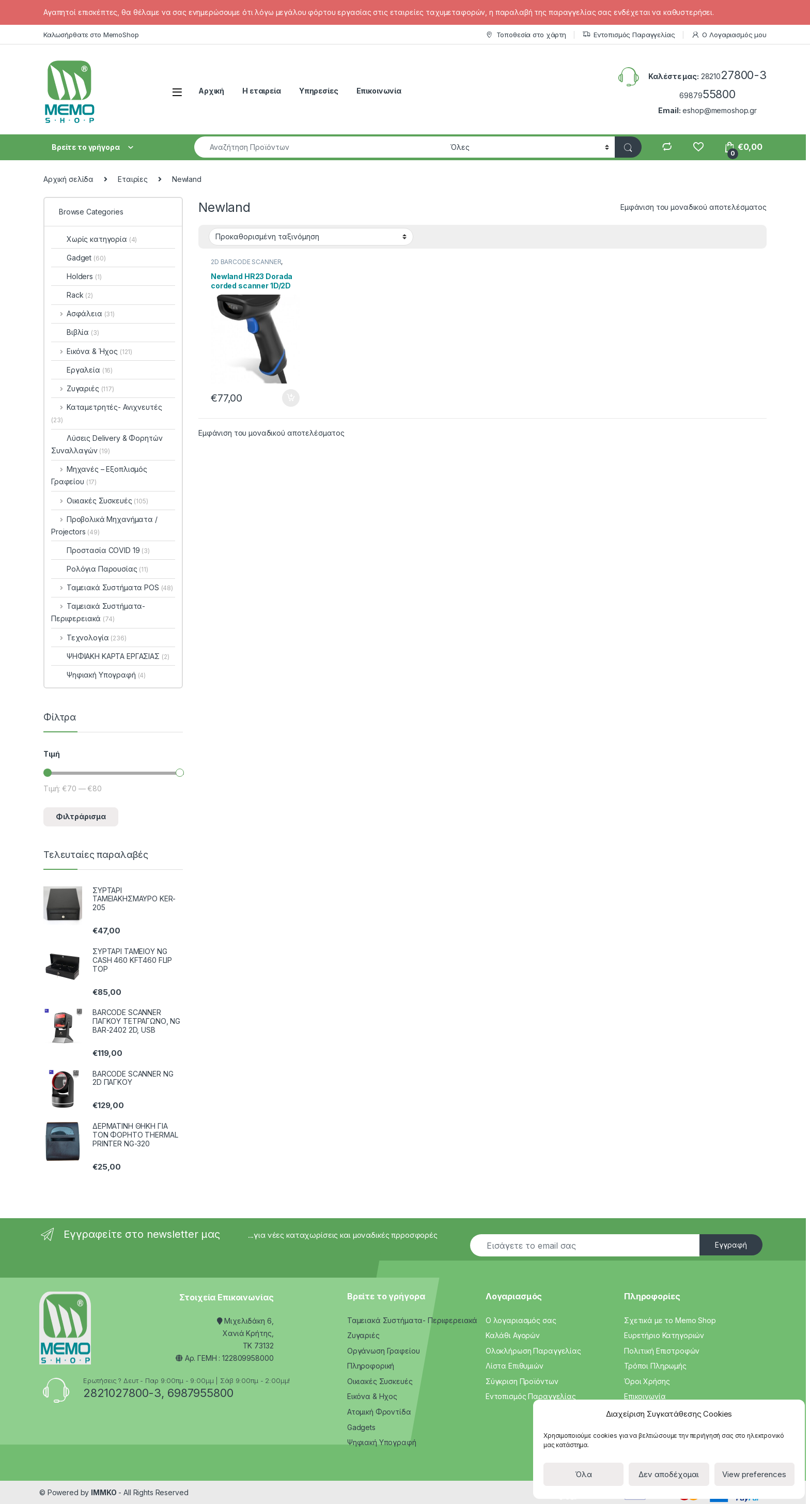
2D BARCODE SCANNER (246, 262)
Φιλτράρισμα (81, 816)
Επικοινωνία (378, 90)
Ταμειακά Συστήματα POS (112, 587)
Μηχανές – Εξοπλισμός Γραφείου (99, 475)
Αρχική (211, 90)
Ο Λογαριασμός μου (729, 34)
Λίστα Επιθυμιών (514, 1365)
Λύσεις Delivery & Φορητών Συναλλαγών (107, 444)
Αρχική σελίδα (68, 179)
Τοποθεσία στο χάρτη (525, 34)
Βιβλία (75, 332)
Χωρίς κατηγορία (94, 239)
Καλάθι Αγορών (513, 1335)
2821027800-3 (122, 1393)
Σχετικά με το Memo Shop (670, 1320)
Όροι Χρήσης (646, 1381)
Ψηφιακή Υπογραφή (98, 674)
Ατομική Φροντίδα (379, 1411)
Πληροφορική (370, 1365)
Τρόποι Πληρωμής (655, 1365)
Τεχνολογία (89, 637)
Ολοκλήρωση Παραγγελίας (533, 1350)
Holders (76, 276)
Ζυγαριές (82, 388)
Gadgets (361, 1427)
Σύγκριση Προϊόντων (522, 1381)
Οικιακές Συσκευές (99, 500)
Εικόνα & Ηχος (372, 1396)
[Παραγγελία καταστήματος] (311, 236)
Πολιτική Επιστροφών (661, 1350)
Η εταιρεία (261, 90)
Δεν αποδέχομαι (668, 1474)
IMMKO (103, 1492)
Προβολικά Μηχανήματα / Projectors (104, 525)
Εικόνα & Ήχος (91, 351)
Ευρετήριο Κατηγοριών (664, 1335)
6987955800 (200, 1393)
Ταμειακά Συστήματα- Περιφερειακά (98, 612)
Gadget (78, 257)
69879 (707, 95)
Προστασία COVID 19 (100, 550)
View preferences (754, 1474)
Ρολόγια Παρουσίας (99, 568)
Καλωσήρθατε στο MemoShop (91, 34)
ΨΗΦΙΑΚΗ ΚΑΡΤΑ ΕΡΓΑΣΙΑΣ (110, 656)
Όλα (583, 1474)
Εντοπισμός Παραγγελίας (628, 34)
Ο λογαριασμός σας (521, 1320)
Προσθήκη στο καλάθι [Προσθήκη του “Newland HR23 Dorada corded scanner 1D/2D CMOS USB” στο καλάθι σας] (291, 398)
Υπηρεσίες (318, 90)
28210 (734, 76)
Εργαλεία (82, 369)
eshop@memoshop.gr (719, 110)
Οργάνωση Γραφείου (383, 1350)
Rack (72, 294)
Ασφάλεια (83, 313)
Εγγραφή (731, 1244)
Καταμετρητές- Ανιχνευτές (106, 413)
